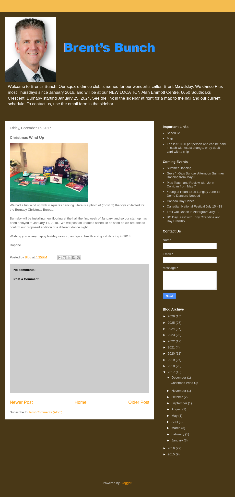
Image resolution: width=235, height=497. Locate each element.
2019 (172, 360)
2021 (172, 347)
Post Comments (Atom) (45, 412)
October (178, 397)
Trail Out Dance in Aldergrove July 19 (193, 212)
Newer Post (21, 402)
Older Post (138, 402)
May (175, 415)
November (179, 391)
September (180, 403)
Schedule (173, 133)
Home (81, 402)
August (177, 409)
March (176, 428)
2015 (172, 454)
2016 (172, 448)
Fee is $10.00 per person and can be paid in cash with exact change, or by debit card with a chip (196, 147)
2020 (172, 353)
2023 (172, 335)
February (178, 434)
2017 (172, 372)
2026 (172, 316)
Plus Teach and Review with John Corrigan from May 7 (190, 184)
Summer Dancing (179, 168)
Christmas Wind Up (184, 383)
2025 (172, 322)
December (179, 377)
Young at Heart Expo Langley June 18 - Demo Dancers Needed (194, 193)
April (175, 422)
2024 (172, 329)
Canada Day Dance (180, 201)
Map (170, 138)
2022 (172, 341)
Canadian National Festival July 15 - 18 (194, 206)
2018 (172, 366)
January (178, 440)
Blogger (125, 483)
